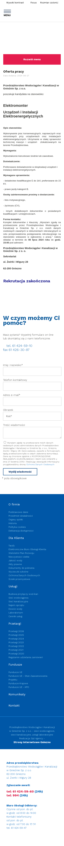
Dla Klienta (16, 538)
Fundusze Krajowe (18, 683)
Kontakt (14, 705)
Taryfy (12, 545)
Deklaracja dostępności (21, 530)
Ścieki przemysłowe (19, 579)
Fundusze (15, 664)
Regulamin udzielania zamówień (26, 657)
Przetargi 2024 (16, 638)
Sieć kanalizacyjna (18, 601)
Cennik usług (15, 616)
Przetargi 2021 (16, 650)
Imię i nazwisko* (13, 365)
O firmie (14, 504)
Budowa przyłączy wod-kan (23, 594)
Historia (13, 523)
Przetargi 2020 (16, 653)
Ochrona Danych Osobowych (40, 464)
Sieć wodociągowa (18, 597)
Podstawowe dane (18, 512)
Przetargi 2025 (16, 635)
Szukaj (60, 1)
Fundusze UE (15, 672)
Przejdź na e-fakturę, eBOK (27, 837)
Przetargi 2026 (16, 631)
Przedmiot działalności (21, 516)
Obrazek (8, 409)
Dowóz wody (15, 609)
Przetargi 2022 (16, 646)
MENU (7, 13)
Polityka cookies (17, 527)
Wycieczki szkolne (18, 571)
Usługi (13, 586)
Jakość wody (15, 560)
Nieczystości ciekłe (19, 557)
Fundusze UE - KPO (19, 687)
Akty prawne (15, 564)
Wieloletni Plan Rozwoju (21, 553)
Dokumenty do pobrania (21, 568)
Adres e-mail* (11, 395)
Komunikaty (17, 694)
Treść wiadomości (14, 425)
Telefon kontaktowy (15, 380)
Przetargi (15, 623)
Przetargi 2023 (16, 642)
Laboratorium (16, 612)
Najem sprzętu (16, 605)
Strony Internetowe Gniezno (32, 742)
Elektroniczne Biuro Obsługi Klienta (27, 549)
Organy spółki (16, 519)
